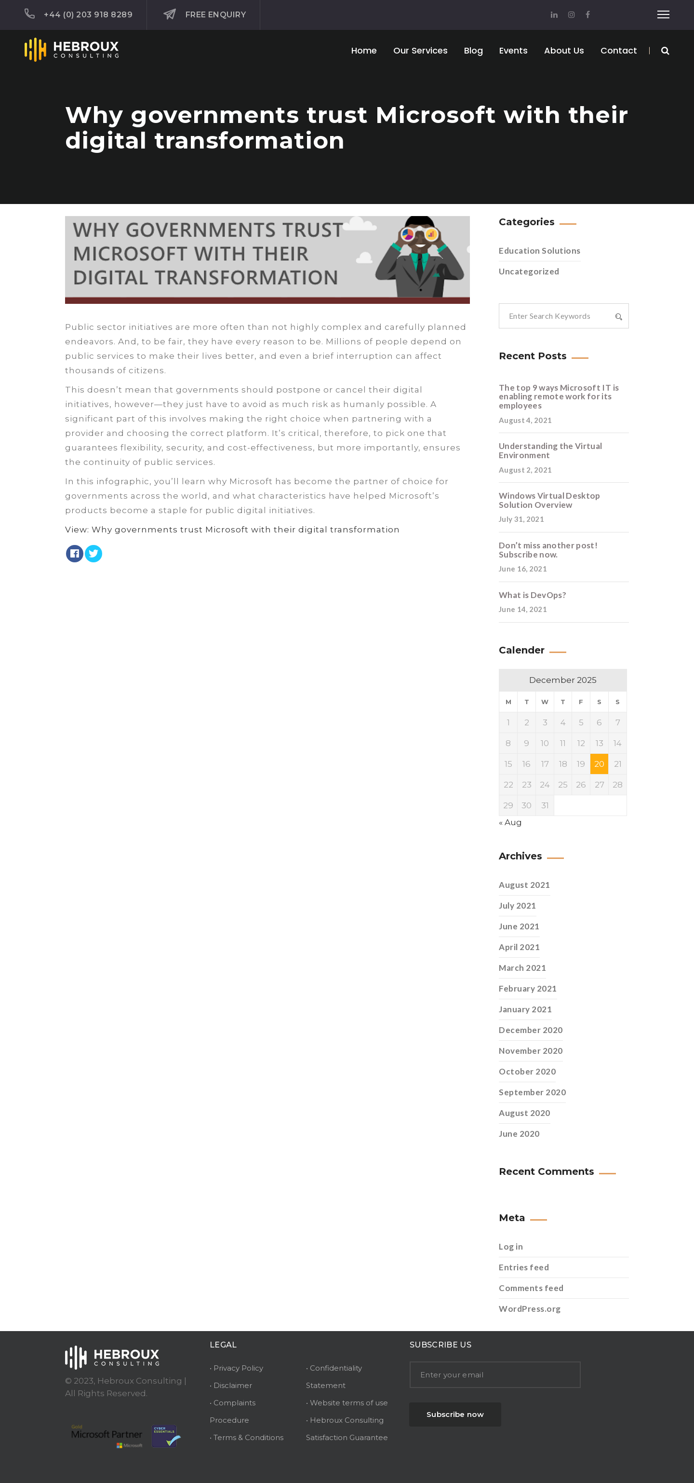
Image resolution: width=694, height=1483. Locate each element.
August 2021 (524, 885)
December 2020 (531, 1030)
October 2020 (527, 1071)
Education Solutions (540, 250)
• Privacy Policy (236, 1368)
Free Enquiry (204, 14)
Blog (473, 50)
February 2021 (528, 988)
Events (513, 50)
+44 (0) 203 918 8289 (79, 14)
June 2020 (519, 1134)
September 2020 (532, 1092)
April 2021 (519, 947)
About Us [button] (564, 50)
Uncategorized (529, 271)
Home (364, 50)
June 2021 (519, 926)
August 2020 (524, 1113)
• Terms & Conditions (246, 1437)
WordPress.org (530, 1309)
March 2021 (522, 968)
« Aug (510, 822)
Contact (619, 50)
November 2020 (531, 1051)
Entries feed (524, 1267)
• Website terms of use (347, 1402)
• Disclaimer (231, 1385)
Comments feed (531, 1288)
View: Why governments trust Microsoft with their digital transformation (232, 529)
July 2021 (517, 905)
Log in (511, 1246)
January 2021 (525, 1009)
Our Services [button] (420, 50)
